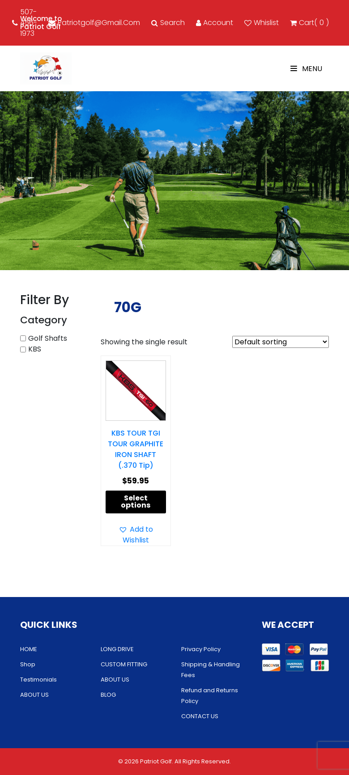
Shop (27, 664)
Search (168, 22)
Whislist (261, 22)
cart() (309, 22)
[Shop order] (280, 342)
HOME (28, 649)
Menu (306, 69)
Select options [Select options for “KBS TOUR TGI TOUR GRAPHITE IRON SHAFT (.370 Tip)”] (135, 501)
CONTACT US (199, 716)
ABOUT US (34, 694)
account (214, 22)
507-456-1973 (24, 22)
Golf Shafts (47, 338)
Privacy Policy (201, 649)
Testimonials (38, 679)
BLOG (108, 694)
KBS (34, 349)
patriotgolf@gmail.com (94, 22)
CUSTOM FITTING (124, 664)
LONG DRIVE (117, 649)
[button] (136, 535)
